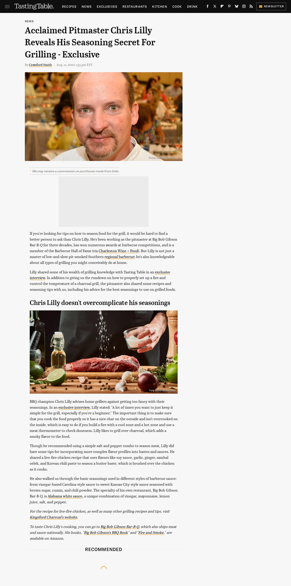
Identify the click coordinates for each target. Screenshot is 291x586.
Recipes (69, 6)
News (87, 6)
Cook (177, 6)
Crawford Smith (40, 64)
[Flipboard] (222, 7)
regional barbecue (119, 256)
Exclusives (107, 6)
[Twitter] (215, 7)
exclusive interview (74, 407)
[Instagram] (244, 7)
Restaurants (134, 6)
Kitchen (159, 6)
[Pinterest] (229, 7)
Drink (192, 6)
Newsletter (271, 6)
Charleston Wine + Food (118, 250)
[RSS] (251, 7)
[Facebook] (208, 7)
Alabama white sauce (65, 495)
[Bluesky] (237, 7)
